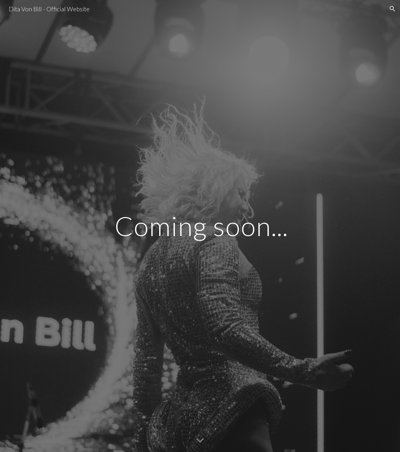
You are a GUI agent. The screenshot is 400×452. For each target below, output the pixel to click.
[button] (392, 8)
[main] (230, 226)
